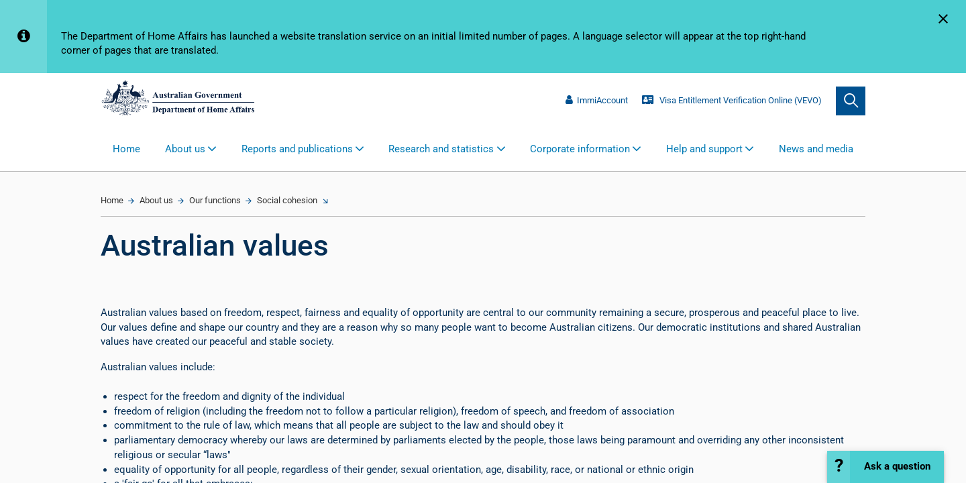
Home (126, 149)
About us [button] (185, 149)
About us (156, 200)
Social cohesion (287, 200)
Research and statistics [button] (441, 149)
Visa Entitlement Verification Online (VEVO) (731, 100)
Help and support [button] (704, 149)
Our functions (215, 200)
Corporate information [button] (580, 149)
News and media (816, 149)
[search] (850, 101)
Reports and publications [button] (297, 149)
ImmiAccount (596, 100)
